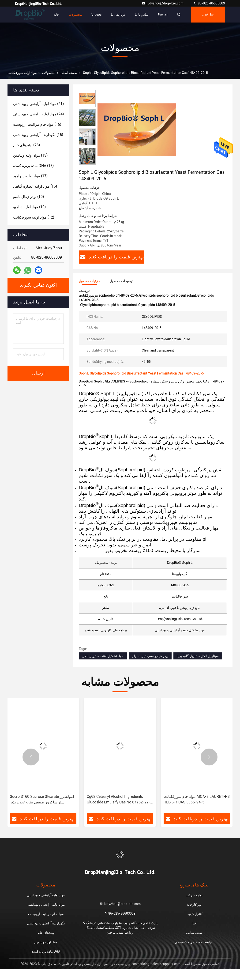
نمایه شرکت (194, 895)
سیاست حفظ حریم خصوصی (194, 942)
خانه (56, 14)
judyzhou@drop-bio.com (163, 3)
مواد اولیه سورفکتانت (22, 73)
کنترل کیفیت (194, 914)
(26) (26, 145)
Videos (96, 14)
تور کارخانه (194, 904)
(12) (33, 217)
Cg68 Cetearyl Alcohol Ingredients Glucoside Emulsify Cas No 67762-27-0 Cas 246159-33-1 (119, 799)
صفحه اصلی (68, 73)
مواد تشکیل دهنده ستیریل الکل (103, 656)
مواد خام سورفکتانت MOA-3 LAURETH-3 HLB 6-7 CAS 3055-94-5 (197, 799)
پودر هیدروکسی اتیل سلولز (150, 656)
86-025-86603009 (209, 3)
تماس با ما (142, 14)
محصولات (75, 14)
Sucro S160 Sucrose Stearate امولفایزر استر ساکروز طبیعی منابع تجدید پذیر (42, 799)
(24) (38, 114)
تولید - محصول (108, 562)
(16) (38, 134)
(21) (38, 104)
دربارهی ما (118, 14)
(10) (28, 196)
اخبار (194, 923)
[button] (87, 162)
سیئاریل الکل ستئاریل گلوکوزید (198, 656)
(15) (37, 124)
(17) (30, 176)
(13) (30, 155)
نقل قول (208, 14)
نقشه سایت (194, 933)
